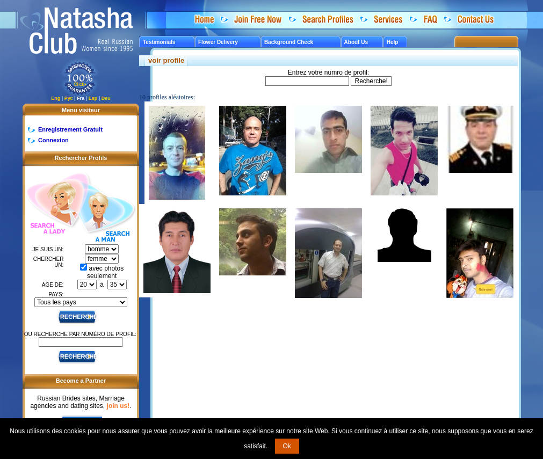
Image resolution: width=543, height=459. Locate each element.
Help (393, 42)
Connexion (53, 140)
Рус (68, 98)
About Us (356, 42)
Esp (93, 98)
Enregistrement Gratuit (70, 129)
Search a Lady (52, 204)
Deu (106, 98)
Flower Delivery (218, 42)
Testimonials (159, 42)
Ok (287, 446)
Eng (55, 98)
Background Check (288, 42)
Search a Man (107, 214)
